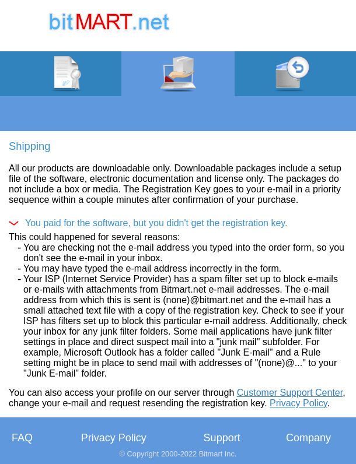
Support (222, 438)
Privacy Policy (298, 403)
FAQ (22, 438)
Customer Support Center (290, 393)
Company (308, 438)
